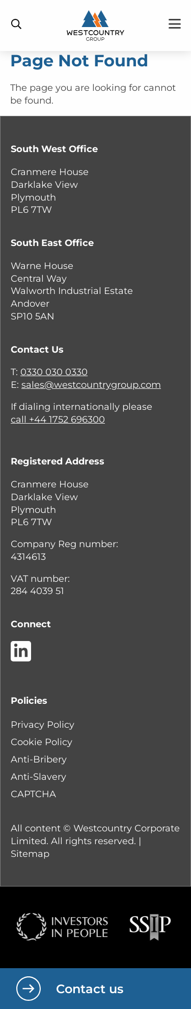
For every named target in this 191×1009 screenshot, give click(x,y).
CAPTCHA (33, 794)
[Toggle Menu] (175, 24)
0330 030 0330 (54, 372)
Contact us (89, 988)
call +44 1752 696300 (58, 419)
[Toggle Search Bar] (16, 24)
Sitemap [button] (30, 853)
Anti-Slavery (38, 776)
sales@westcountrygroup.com (91, 384)
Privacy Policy (42, 724)
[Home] (95, 25)
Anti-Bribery (39, 759)
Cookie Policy (41, 742)
